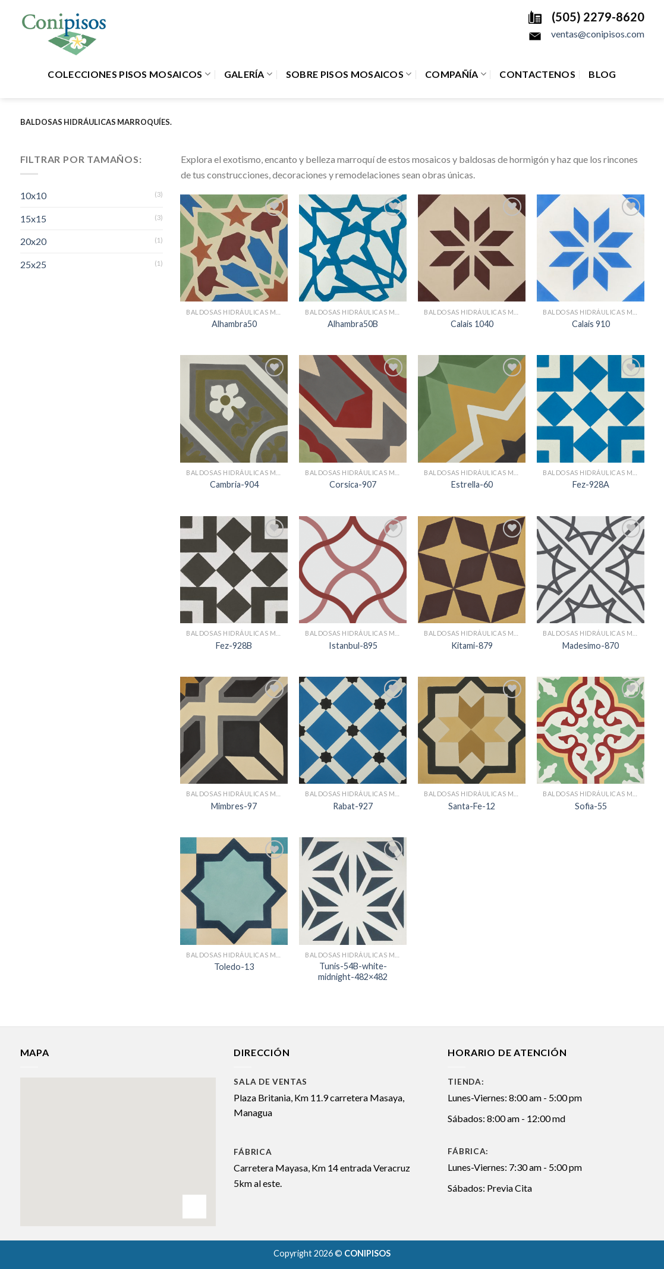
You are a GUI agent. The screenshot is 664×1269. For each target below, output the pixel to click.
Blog (602, 74)
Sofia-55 (591, 806)
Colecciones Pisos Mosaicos (129, 74)
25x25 (33, 264)
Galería (248, 74)
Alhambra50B (353, 324)
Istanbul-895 (353, 645)
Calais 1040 (472, 324)
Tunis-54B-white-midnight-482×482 (353, 971)
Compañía (455, 74)
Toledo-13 (234, 967)
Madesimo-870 (590, 645)
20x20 (33, 241)
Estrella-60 (472, 484)
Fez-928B (234, 645)
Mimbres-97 (234, 806)
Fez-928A (590, 484)
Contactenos (537, 74)
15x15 (33, 218)
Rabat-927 (353, 806)
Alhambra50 (234, 324)
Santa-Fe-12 (471, 806)
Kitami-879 (472, 645)
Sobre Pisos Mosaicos (349, 74)
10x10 (33, 195)
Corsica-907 (352, 484)
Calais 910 (591, 324)
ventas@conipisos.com (597, 33)
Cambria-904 (234, 484)
